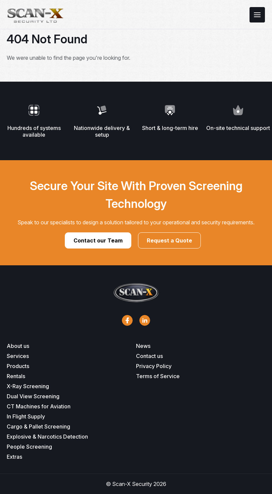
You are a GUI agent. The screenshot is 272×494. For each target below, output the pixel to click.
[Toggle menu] (257, 15)
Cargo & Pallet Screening (38, 426)
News (143, 346)
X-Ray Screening (28, 386)
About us (18, 346)
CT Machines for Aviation (39, 406)
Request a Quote (169, 240)
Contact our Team (98, 240)
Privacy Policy (154, 366)
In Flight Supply (26, 416)
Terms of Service (158, 376)
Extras (14, 456)
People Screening (29, 446)
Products (18, 366)
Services (18, 356)
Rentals (16, 376)
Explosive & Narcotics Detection (47, 436)
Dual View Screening (33, 396)
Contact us (149, 356)
